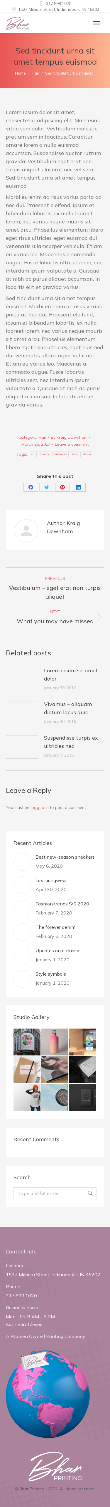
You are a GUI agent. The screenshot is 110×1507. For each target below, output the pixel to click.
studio (86, 454)
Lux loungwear (51, 880)
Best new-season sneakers (65, 857)
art (33, 454)
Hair (42, 437)
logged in (40, 807)
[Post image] (22, 679)
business (61, 454)
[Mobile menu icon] (97, 23)
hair (74, 454)
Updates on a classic (57, 950)
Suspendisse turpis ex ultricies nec (71, 741)
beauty (44, 454)
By (69, 437)
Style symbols (50, 974)
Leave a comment (72, 444)
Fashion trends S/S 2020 (62, 904)
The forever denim (55, 927)
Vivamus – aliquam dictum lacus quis (68, 708)
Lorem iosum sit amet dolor (71, 674)
